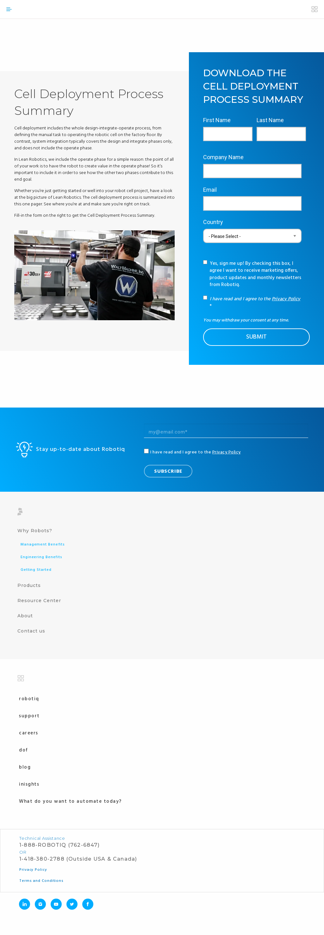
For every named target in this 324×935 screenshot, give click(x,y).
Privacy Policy (286, 299)
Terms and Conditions (41, 881)
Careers (28, 733)
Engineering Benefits (41, 557)
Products (29, 585)
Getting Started (36, 570)
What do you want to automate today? (70, 801)
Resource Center (39, 600)
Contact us (31, 631)
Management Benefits (43, 544)
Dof (23, 750)
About (25, 616)
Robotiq (29, 699)
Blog (25, 767)
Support (29, 716)
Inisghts (29, 784)
